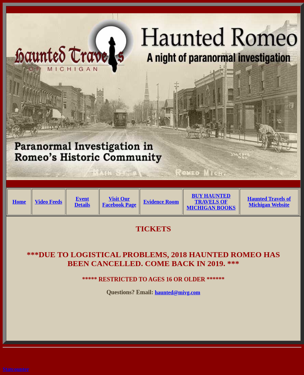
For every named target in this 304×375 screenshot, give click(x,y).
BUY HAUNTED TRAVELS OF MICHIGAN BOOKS (210, 202)
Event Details (82, 202)
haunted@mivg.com (177, 292)
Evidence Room (161, 202)
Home (19, 202)
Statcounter (16, 369)
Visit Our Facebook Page (119, 202)
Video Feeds (48, 202)
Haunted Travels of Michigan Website (269, 202)
